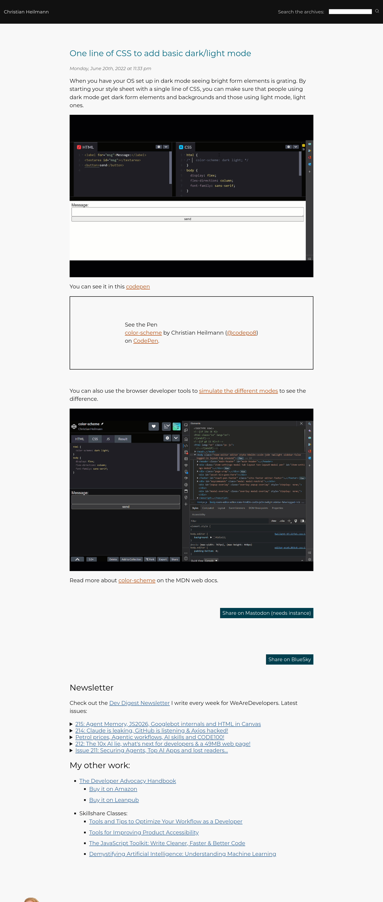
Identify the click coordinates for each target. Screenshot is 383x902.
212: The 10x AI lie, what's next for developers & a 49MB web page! (163, 744)
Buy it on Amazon (113, 789)
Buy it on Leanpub (114, 800)
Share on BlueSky (287, 659)
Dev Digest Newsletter (139, 703)
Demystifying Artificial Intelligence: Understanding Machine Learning (182, 854)
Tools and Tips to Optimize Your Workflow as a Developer (166, 821)
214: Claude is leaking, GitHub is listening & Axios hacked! (151, 730)
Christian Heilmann (26, 12)
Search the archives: (301, 12)
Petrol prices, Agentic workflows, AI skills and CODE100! (149, 737)
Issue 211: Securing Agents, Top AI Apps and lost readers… (151, 750)
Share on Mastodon (262, 613)
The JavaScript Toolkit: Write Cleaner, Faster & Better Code (167, 843)
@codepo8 (241, 332)
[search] (377, 11)
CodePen (145, 341)
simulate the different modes (238, 391)
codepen (138, 286)
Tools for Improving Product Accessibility (144, 832)
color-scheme (143, 332)
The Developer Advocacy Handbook (127, 781)
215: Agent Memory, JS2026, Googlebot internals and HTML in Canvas (168, 724)
